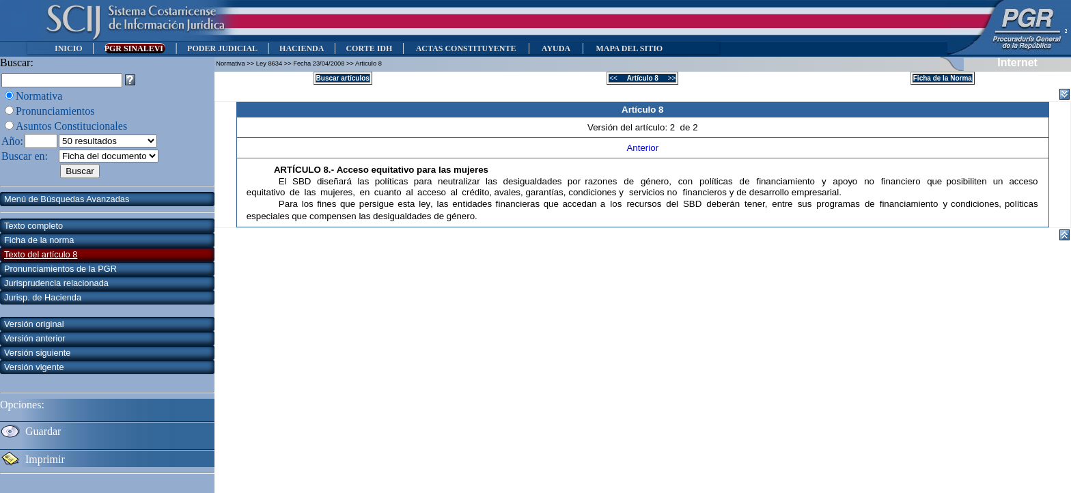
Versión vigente (34, 367)
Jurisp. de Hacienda (42, 297)
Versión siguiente (37, 353)
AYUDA (556, 48)
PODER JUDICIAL (222, 48)
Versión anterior (35, 338)
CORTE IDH (369, 48)
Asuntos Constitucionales (71, 126)
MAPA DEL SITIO (629, 48)
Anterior (642, 148)
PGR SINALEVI (135, 48)
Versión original (34, 324)
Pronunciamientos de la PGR (60, 269)
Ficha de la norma (39, 240)
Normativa (39, 96)
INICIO (69, 48)
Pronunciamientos (55, 111)
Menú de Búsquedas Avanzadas (66, 199)
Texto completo (33, 226)
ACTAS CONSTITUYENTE (466, 48)
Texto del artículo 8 (40, 254)
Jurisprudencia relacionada (56, 283)
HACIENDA (301, 48)
